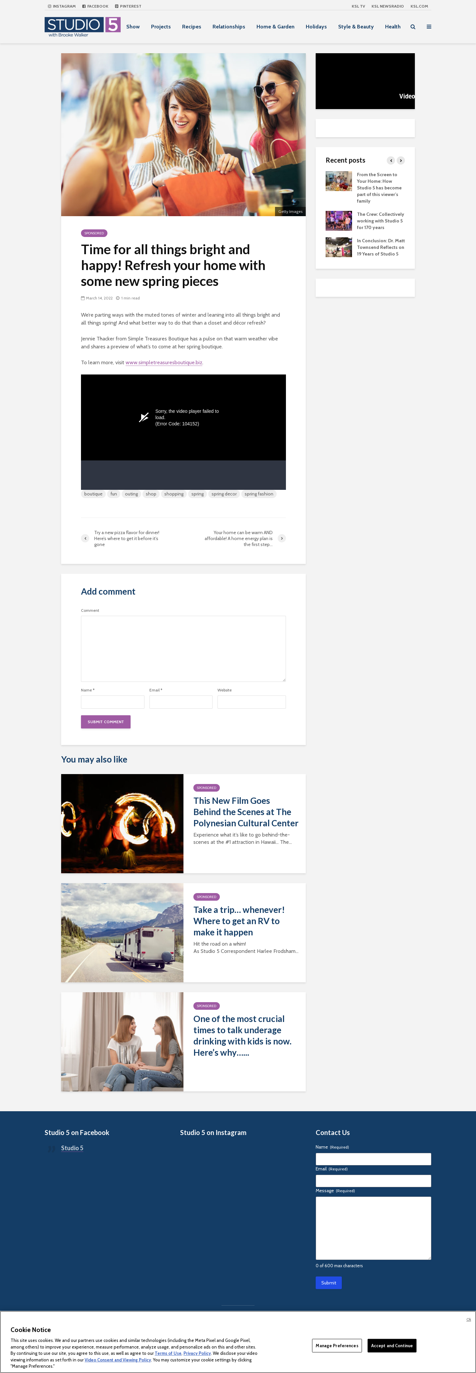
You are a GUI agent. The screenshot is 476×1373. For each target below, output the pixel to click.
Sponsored (94, 233)
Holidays (316, 26)
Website (225, 690)
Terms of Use (168, 1353)
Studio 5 (72, 1148)
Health (393, 26)
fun (113, 494)
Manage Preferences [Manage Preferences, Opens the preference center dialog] (337, 1345)
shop (151, 494)
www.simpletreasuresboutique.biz (164, 362)
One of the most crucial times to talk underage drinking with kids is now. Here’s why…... (242, 1035)
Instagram (62, 6)
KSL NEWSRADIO (388, 6)
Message (335, 1191)
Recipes (191, 26)
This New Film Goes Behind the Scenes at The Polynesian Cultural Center (245, 811)
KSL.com (419, 6)
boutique (93, 494)
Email (155, 690)
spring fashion (259, 494)
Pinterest (128, 6)
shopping (173, 494)
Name (88, 690)
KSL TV (358, 6)
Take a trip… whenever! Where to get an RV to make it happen (239, 920)
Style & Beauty (356, 26)
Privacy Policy (197, 1353)
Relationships (229, 26)
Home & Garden (276, 26)
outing (131, 494)
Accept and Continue (392, 1345)
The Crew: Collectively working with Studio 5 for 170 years (380, 220)
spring (197, 494)
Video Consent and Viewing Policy (118, 1359)
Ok (468, 1319)
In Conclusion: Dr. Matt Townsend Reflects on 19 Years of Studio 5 (381, 247)
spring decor (224, 494)
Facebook (95, 6)
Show (133, 26)
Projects (161, 26)
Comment (90, 610)
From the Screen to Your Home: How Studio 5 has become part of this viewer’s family (379, 188)
